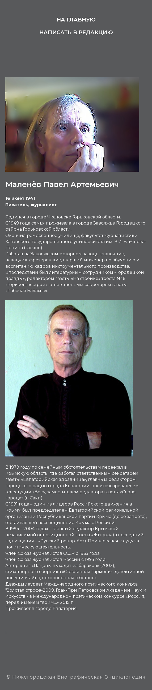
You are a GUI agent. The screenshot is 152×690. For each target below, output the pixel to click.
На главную (76, 19)
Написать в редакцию (76, 32)
